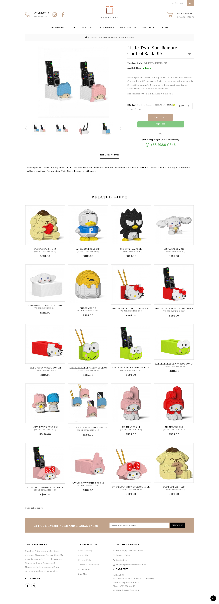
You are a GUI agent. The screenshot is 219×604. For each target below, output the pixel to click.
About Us (83, 548)
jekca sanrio (37, 501)
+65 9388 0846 (128, 543)
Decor (164, 27)
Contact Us (122, 553)
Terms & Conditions (88, 557)
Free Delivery (85, 543)
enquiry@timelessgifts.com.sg (131, 557)
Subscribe (176, 518)
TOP (213, 598)
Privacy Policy (85, 553)
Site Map (82, 567)
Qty (181, 106)
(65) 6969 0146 (127, 579)
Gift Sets (148, 27)
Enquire (174, 117)
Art (73, 27)
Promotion (58, 27)
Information (109, 147)
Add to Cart (148, 117)
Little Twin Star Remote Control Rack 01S (112, 37)
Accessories (106, 27)
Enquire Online (123, 548)
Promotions (84, 562)
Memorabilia (128, 27)
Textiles (87, 27)
